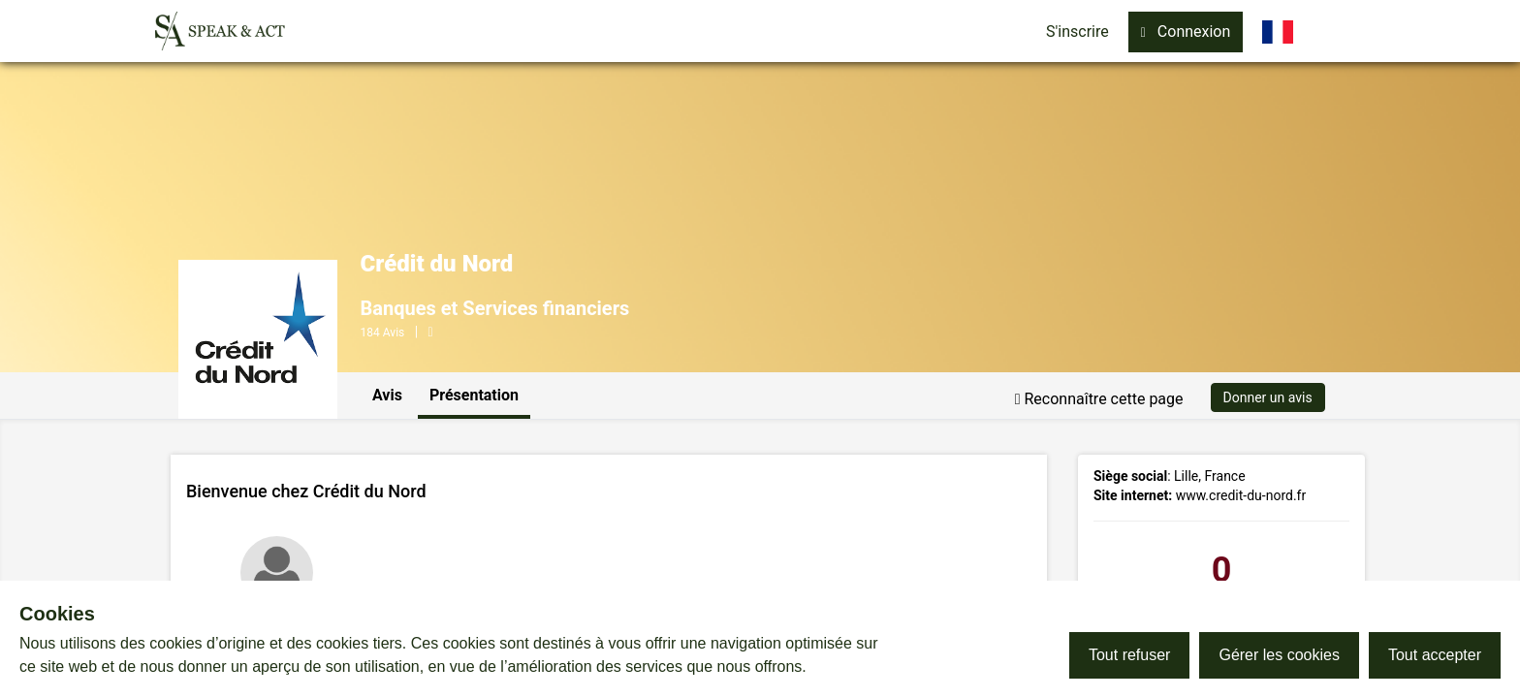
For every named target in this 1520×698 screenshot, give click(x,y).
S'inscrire (1077, 31)
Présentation (474, 395)
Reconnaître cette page (1099, 399)
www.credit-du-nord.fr (1241, 495)
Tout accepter (1434, 655)
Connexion (1186, 31)
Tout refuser (1129, 655)
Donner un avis (1268, 397)
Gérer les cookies (1279, 655)
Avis (387, 395)
